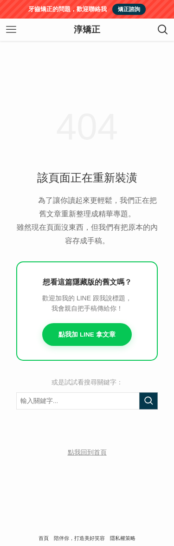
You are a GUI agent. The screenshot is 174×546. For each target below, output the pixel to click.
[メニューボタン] (11, 30)
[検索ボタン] (163, 30)
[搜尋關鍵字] (87, 401)
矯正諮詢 (129, 9)
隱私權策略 (122, 538)
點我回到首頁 (87, 452)
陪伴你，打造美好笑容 (79, 538)
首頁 (44, 538)
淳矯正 (87, 30)
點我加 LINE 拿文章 (86, 334)
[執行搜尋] (148, 401)
